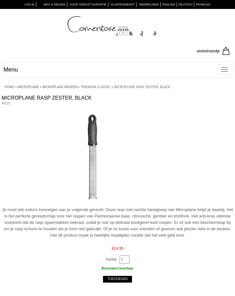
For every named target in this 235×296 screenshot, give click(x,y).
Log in (29, 4)
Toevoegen (117, 279)
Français (203, 4)
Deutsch (186, 4)
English (168, 4)
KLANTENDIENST (123, 4)
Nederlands (149, 4)
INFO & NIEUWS (54, 4)
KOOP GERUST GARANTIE (88, 4)
